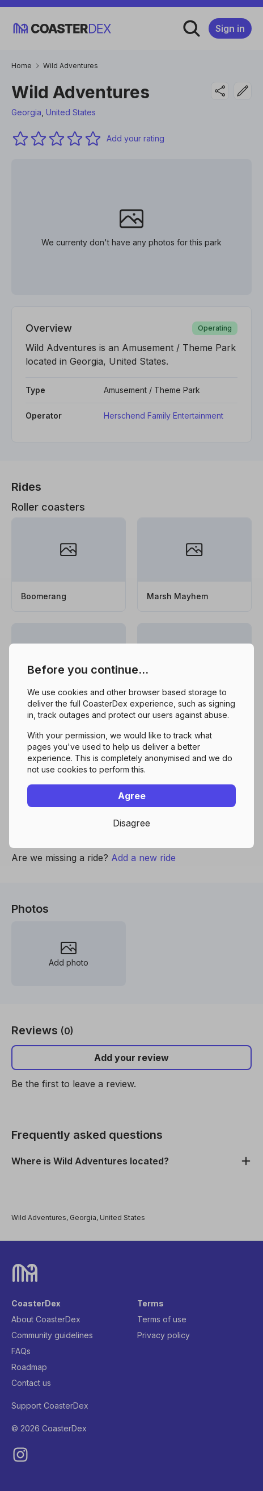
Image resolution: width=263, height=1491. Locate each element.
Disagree (131, 823)
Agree (132, 795)
